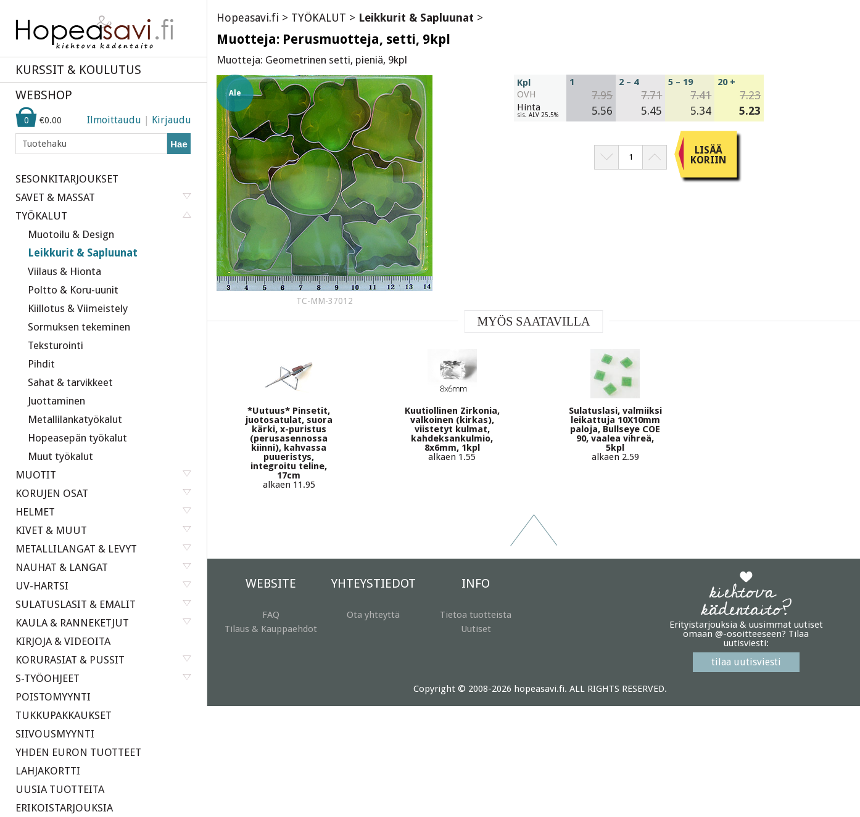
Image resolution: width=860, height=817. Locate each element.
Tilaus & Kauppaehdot (271, 628)
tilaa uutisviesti (746, 662)
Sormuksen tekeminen (79, 327)
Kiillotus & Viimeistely (78, 308)
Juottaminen (56, 401)
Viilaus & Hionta (64, 271)
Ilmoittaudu (114, 120)
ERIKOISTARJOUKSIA (64, 808)
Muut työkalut (60, 456)
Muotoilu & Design (71, 234)
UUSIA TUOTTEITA (59, 789)
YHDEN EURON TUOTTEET (78, 752)
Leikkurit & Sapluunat (83, 253)
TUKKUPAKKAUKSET (63, 715)
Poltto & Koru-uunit (73, 290)
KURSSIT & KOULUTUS (78, 69)
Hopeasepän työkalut (77, 438)
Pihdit (41, 364)
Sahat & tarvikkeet (70, 382)
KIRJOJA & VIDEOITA (62, 641)
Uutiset (476, 628)
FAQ (270, 614)
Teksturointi (55, 345)
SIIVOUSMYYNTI (54, 734)
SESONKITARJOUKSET (66, 179)
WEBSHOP (43, 95)
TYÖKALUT (318, 17)
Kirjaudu (171, 120)
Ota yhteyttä (373, 614)
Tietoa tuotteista (475, 614)
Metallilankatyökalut (75, 419)
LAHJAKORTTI (47, 771)
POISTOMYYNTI (53, 697)
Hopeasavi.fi (248, 17)
